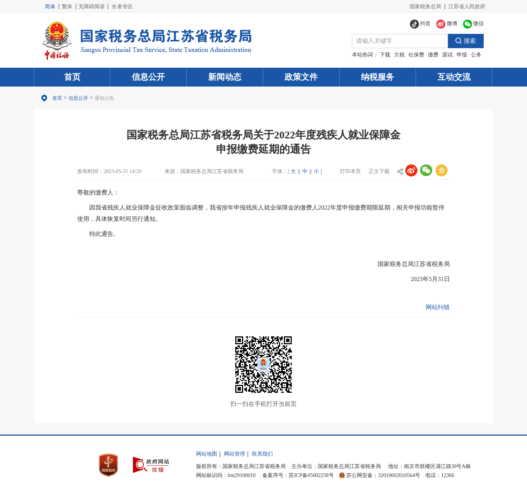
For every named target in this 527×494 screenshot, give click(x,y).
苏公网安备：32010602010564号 (383, 475)
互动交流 (454, 77)
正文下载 (379, 171)
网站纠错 (438, 307)
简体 (50, 6)
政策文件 (301, 77)
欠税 (399, 55)
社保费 (416, 55)
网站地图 (206, 454)
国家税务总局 (425, 6)
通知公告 (104, 98)
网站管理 (234, 454)
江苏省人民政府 (466, 6)
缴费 (433, 55)
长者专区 (122, 6)
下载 (385, 55)
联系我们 (262, 454)
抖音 (420, 24)
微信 (473, 24)
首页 (72, 77)
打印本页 (350, 171)
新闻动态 (224, 77)
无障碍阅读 (91, 6)
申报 (462, 55)
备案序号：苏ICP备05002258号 (298, 475)
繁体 (67, 6)
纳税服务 (377, 77)
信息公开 (148, 77)
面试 (447, 55)
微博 (446, 24)
